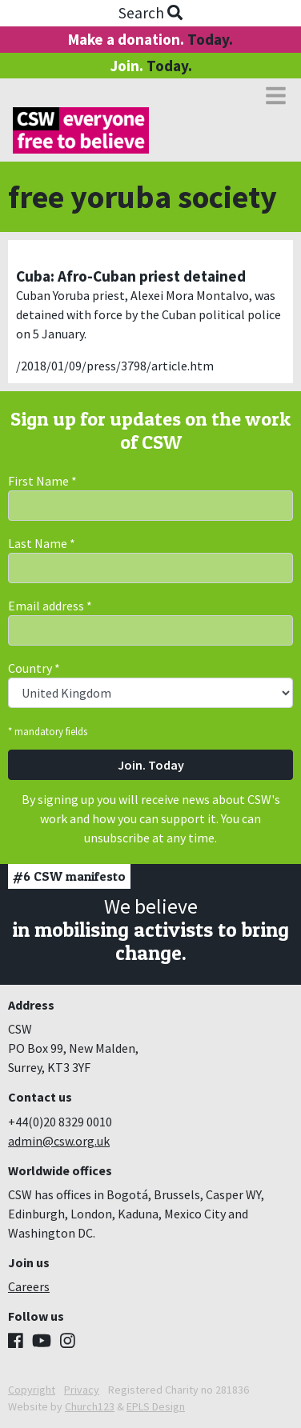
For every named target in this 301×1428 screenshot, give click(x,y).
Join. (151, 65)
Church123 (89, 1406)
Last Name (41, 543)
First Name (42, 481)
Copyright (31, 1389)
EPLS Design (155, 1406)
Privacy (81, 1389)
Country (34, 668)
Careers (29, 1286)
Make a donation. (150, 39)
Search (150, 12)
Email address (50, 606)
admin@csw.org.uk (59, 1141)
